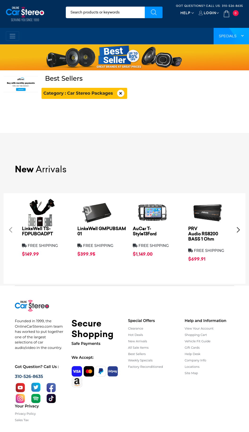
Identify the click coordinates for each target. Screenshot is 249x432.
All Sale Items (138, 347)
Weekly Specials (140, 360)
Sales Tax (22, 420)
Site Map (191, 373)
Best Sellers (137, 354)
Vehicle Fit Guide (198, 341)
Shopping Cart (196, 335)
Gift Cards (192, 347)
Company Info (195, 360)
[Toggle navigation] (12, 36)
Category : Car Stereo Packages (84, 93)
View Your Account (199, 328)
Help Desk (192, 354)
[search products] (105, 12)
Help (185, 12)
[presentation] (10, 229)
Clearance (135, 328)
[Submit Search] (153, 12)
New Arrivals (137, 341)
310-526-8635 (232, 6)
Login (210, 12)
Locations (192, 366)
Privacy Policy (25, 413)
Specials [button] (231, 36)
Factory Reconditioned (145, 366)
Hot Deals (135, 335)
